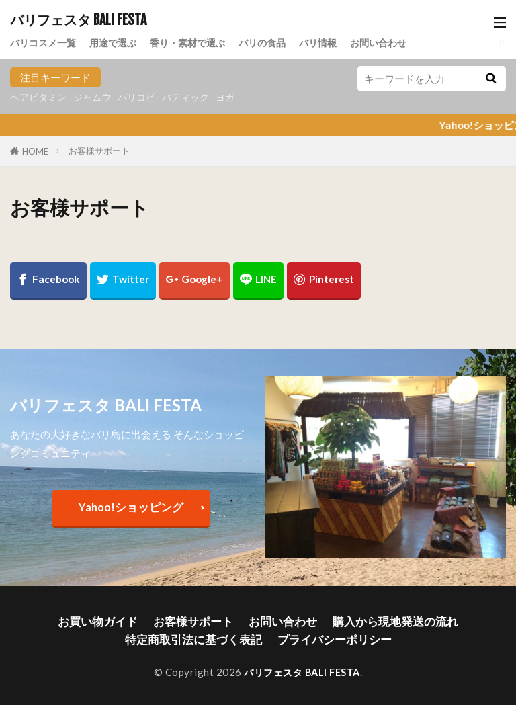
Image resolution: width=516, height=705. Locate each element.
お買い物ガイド (114, 620)
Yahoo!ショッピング (130, 507)
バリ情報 (336, 42)
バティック (196, 97)
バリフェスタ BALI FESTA (78, 20)
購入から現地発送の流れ (382, 620)
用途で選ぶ (119, 42)
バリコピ (144, 97)
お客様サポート (99, 150)
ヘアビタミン (40, 97)
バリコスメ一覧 (45, 42)
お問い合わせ (400, 42)
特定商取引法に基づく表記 (200, 637)
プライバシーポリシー (326, 637)
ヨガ (238, 97)
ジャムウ (97, 97)
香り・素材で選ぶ (198, 42)
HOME (35, 151)
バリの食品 (277, 42)
